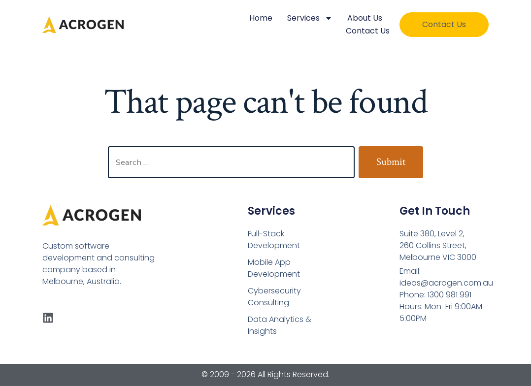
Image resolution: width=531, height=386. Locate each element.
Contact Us (368, 30)
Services (309, 18)
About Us (364, 18)
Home (260, 18)
